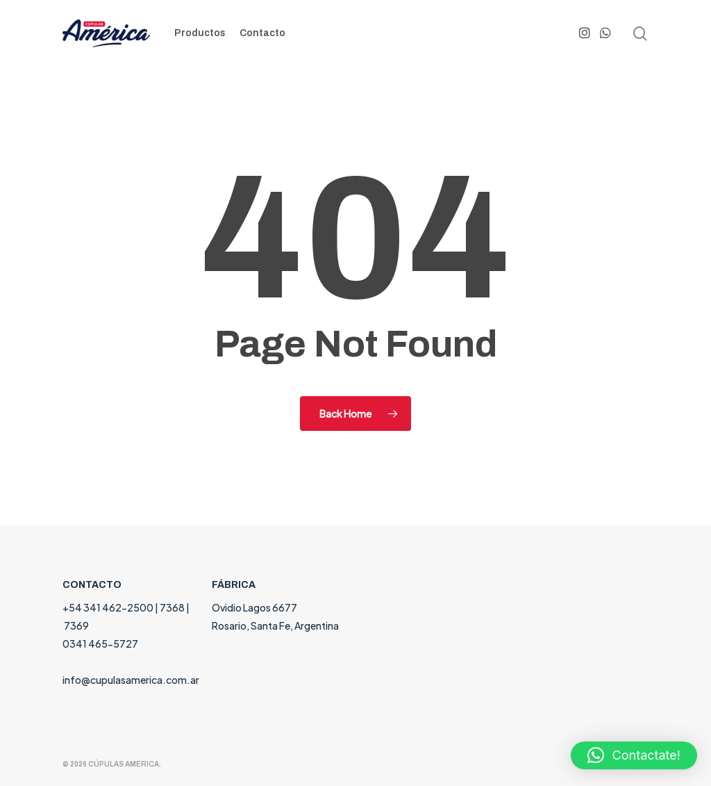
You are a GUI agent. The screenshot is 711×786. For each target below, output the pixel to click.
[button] (634, 755)
